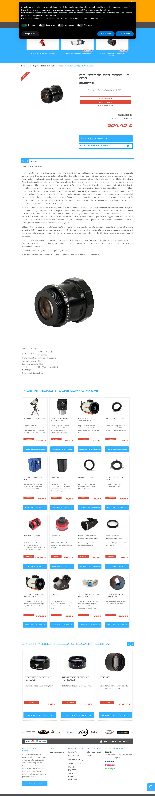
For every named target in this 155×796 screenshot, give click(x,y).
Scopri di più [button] (30, 34)
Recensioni (35, 161)
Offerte (90, 756)
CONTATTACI (35, 784)
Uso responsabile (57, 752)
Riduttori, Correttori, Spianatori (53, 66)
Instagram (110, 765)
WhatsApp (110, 768)
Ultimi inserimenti (94, 752)
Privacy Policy (73, 752)
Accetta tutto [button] (124, 34)
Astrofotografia (33, 66)
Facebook (109, 761)
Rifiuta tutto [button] (106, 34)
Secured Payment (116, 741)
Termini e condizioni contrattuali (73, 776)
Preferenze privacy (75, 759)
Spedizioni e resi (74, 763)
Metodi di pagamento (73, 768)
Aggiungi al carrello (34, 448)
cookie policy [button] (107, 10)
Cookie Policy (73, 756)
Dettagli (25, 161)
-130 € (122, 50)
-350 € (87, 50)
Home (23, 66)
